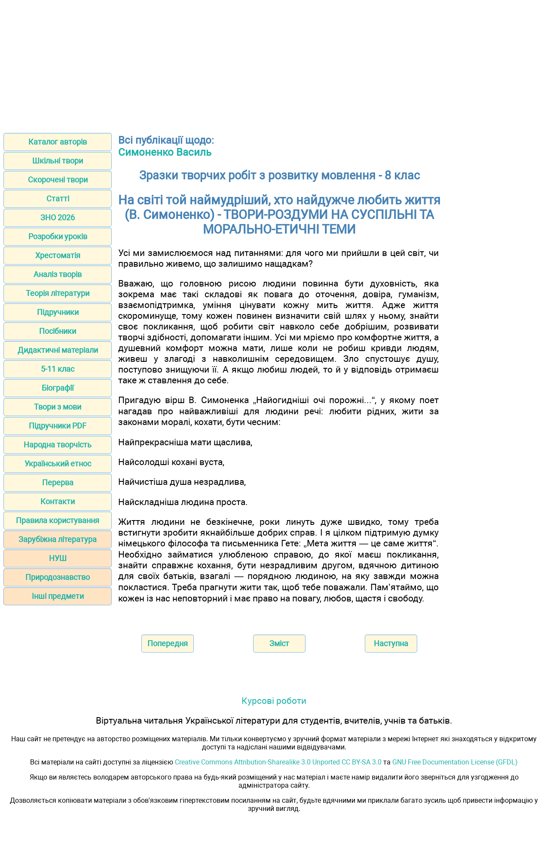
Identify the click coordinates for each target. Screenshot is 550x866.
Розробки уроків (57, 236)
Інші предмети (58, 596)
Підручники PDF (57, 425)
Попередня (167, 643)
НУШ (58, 558)
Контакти (57, 501)
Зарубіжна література (57, 539)
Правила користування (57, 520)
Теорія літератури (57, 293)
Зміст (279, 643)
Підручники (58, 312)
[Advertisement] (275, 63)
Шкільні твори (57, 160)
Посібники (57, 331)
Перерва (57, 482)
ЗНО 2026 (57, 217)
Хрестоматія (57, 255)
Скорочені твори (58, 179)
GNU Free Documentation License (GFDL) (455, 762)
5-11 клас (57, 368)
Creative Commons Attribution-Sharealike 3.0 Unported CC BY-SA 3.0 (278, 762)
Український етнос (57, 463)
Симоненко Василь (164, 152)
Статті (57, 198)
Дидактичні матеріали (58, 349)
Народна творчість (58, 444)
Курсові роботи (273, 700)
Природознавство (57, 577)
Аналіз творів (58, 274)
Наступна (391, 643)
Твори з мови (57, 406)
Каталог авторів (57, 141)
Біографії (57, 387)
